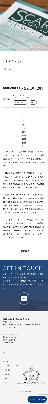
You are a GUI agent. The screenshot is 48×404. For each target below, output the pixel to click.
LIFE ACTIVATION (11, 366)
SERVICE (6, 370)
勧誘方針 (5, 352)
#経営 (33, 102)
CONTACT (7, 383)
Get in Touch (37, 399)
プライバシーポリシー (10, 349)
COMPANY (7, 374)
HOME (5, 361)
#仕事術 (17, 97)
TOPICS (6, 378)
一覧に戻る (24, 251)
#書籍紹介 (28, 97)
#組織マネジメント (20, 102)
